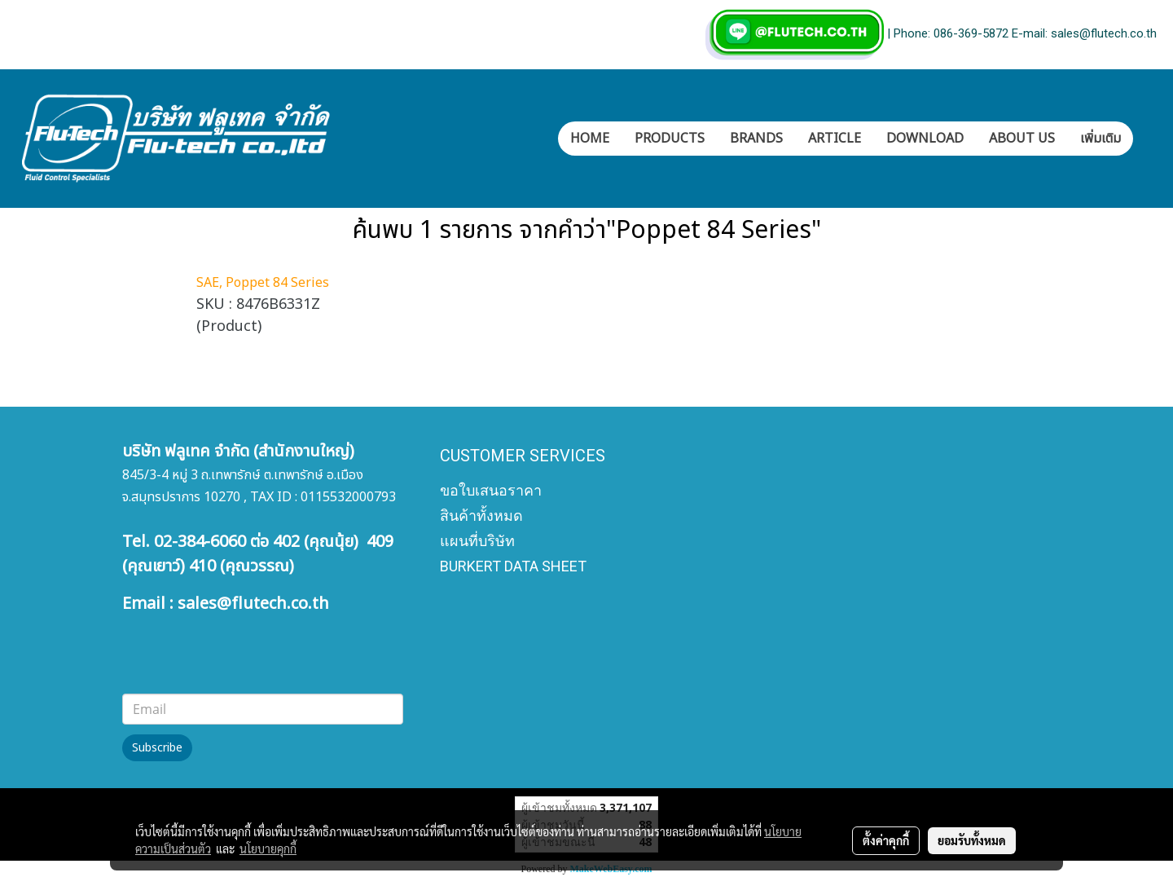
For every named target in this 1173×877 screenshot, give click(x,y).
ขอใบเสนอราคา (491, 490)
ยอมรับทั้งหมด (972, 840)
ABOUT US (1022, 138)
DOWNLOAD (925, 138)
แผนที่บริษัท (477, 540)
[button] (1147, 138)
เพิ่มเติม (1100, 138)
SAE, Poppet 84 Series (262, 283)
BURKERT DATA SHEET (513, 566)
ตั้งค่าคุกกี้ (886, 840)
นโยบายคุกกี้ (268, 848)
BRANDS (756, 138)
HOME (589, 138)
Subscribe (157, 747)
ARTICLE (834, 138)
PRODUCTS (670, 138)
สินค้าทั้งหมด (481, 515)
